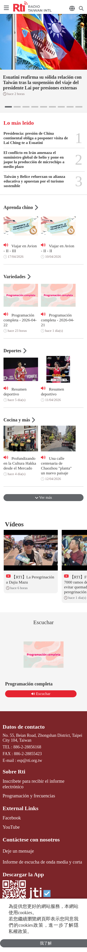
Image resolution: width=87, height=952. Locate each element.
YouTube (11, 827)
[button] (8, 107)
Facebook (12, 817)
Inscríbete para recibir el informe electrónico (33, 784)
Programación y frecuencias (29, 795)
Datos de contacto (24, 727)
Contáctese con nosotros (31, 840)
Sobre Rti (14, 772)
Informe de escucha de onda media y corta (42, 861)
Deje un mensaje (18, 851)
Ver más (43, 497)
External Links (20, 808)
